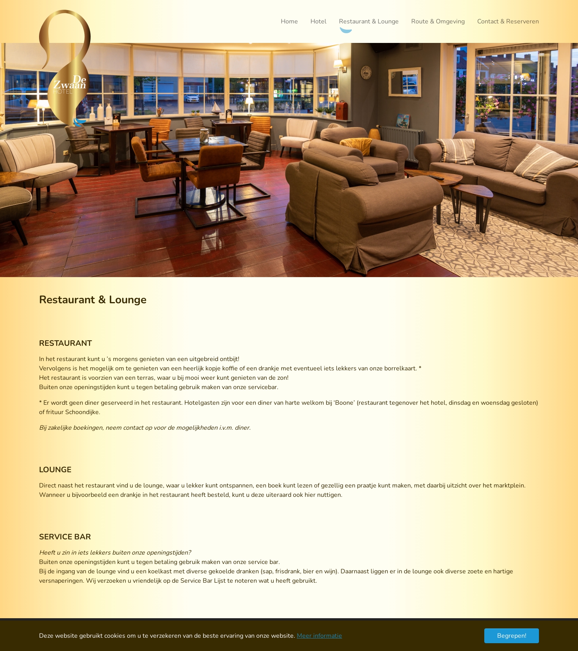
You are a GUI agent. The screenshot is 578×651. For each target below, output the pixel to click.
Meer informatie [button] (319, 635)
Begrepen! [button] (511, 635)
